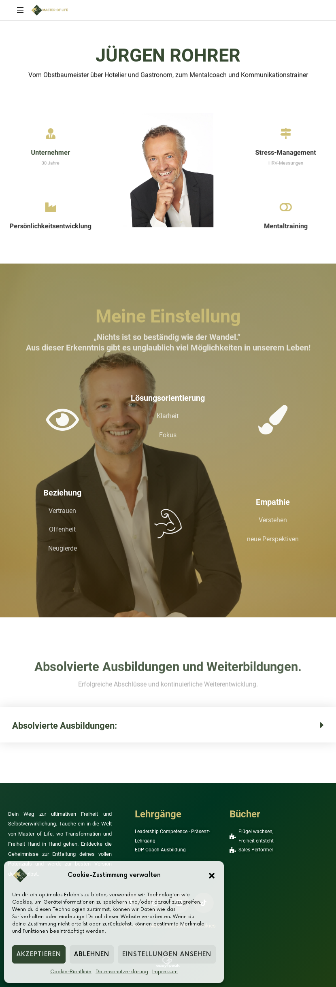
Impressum (165, 972)
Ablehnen (91, 954)
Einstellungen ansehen (166, 954)
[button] (212, 875)
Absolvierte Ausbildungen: (64, 726)
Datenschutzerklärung (122, 972)
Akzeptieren (39, 954)
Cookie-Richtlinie (70, 972)
